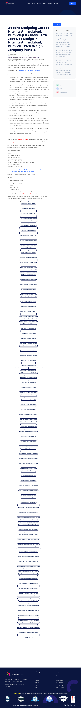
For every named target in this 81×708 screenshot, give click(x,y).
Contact (56, 3)
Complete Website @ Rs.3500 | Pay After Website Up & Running (25, 169)
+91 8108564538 (30, 70)
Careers (44, 3)
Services (39, 3)
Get (8, 169)
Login (72, 3)
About (33, 3)
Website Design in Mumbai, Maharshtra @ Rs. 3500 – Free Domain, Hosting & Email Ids (63, 44)
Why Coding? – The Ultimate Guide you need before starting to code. (64, 34)
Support (50, 3)
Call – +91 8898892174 (12, 172)
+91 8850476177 (38, 70)
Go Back (57, 24)
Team (57, 678)
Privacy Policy (59, 685)
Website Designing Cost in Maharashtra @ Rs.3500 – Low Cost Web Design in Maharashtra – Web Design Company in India (64, 71)
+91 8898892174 (22, 70)
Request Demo (59, 682)
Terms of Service (60, 687)
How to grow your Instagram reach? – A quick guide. (63, 39)
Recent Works (59, 680)
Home (28, 3)
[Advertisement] (38, 659)
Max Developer (34, 705)
